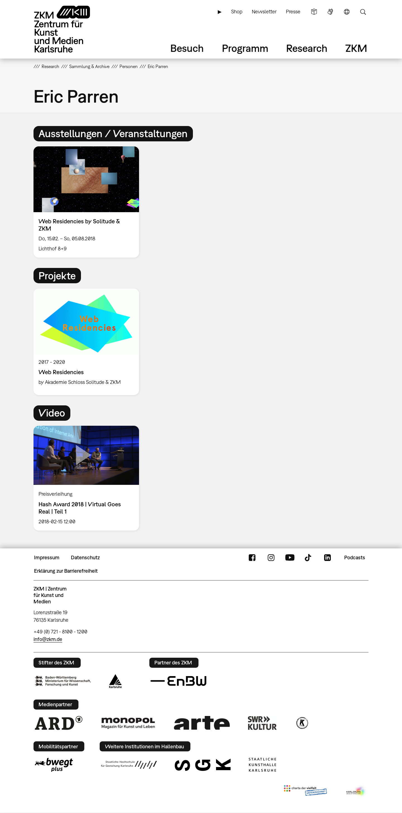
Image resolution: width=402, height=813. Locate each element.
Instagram (271, 557)
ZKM (356, 48)
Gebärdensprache (330, 11)
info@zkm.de (48, 639)
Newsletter (264, 11)
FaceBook (252, 557)
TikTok (308, 557)
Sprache (346, 11)
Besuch (187, 48)
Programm (245, 48)
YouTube (289, 557)
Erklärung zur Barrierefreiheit (66, 571)
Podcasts (354, 557)
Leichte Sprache (314, 11)
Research (306, 48)
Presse (293, 11)
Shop (236, 11)
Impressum (46, 557)
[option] (89, 202)
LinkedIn (327, 557)
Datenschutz (85, 557)
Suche (362, 11)
